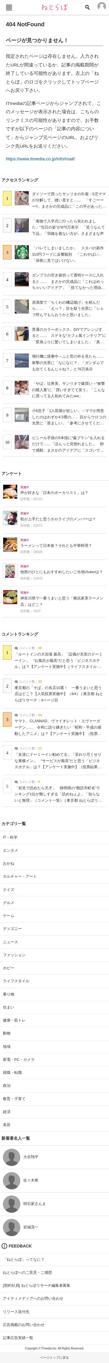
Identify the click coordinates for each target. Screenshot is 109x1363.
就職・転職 (12, 1072)
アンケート (11, 473)
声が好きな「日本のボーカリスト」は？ (54, 493)
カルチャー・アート (20, 876)
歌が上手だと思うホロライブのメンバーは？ (58, 519)
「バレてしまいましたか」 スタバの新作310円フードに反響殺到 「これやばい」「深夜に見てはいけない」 (68, 254)
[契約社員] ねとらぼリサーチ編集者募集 (36, 1285)
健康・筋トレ (14, 1020)
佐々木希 (30, 1180)
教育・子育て (14, 1099)
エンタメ (10, 850)
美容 (6, 1125)
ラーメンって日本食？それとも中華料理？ (56, 546)
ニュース (10, 942)
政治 (6, 1085)
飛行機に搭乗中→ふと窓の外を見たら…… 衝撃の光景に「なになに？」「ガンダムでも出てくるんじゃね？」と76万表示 (69, 362)
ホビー (8, 968)
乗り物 (8, 994)
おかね (8, 863)
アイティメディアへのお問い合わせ (33, 1298)
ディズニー (12, 928)
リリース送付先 (16, 1312)
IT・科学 (10, 837)
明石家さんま (34, 1204)
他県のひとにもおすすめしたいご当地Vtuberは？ (61, 572)
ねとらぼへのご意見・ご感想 (27, 1272)
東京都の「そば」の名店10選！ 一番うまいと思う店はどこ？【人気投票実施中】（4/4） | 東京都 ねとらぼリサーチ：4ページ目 (59, 694)
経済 (6, 1112)
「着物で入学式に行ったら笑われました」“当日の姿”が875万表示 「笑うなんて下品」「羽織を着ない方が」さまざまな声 (68, 227)
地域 (6, 1046)
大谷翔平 (30, 1157)
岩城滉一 (30, 1227)
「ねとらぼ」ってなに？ (23, 1259)
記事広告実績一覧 (18, 1338)
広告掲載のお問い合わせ (23, 1325)
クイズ (8, 889)
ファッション (14, 955)
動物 (6, 1033)
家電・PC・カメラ (19, 1059)
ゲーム (8, 915)
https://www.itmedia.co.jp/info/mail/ (40, 158)
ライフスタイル (16, 981)
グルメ (8, 902)
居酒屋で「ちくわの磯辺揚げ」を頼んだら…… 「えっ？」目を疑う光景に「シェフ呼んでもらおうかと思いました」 (68, 308)
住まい (8, 1007)
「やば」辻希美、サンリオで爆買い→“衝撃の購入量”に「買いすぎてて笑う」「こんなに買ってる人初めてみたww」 (68, 389)
